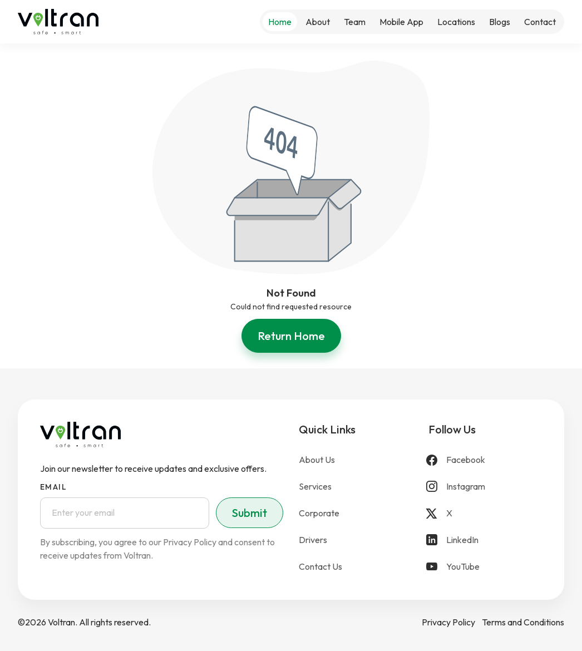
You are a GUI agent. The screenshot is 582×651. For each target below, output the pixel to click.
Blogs (499, 21)
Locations (456, 21)
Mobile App (401, 21)
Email (53, 487)
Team (355, 21)
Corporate (319, 513)
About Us (317, 459)
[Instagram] (485, 486)
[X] (485, 513)
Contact (540, 21)
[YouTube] (485, 566)
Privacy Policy (448, 622)
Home (280, 21)
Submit (249, 513)
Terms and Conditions (523, 622)
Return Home (291, 336)
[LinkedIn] (485, 540)
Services (315, 486)
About (317, 21)
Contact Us (320, 566)
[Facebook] (485, 459)
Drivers (313, 539)
